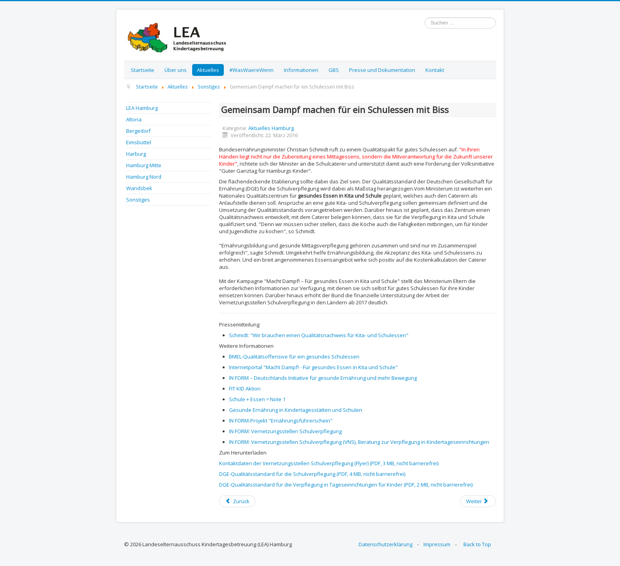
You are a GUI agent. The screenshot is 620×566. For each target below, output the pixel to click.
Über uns (175, 70)
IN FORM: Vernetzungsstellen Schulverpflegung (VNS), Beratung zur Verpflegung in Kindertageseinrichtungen (359, 441)
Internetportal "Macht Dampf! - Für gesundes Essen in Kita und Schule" (313, 367)
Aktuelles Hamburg (271, 128)
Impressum (436, 544)
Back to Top (477, 544)
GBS (334, 70)
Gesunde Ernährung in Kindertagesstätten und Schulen (295, 409)
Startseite (142, 70)
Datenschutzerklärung (385, 544)
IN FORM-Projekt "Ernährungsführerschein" (281, 420)
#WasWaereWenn (251, 70)
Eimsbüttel (138, 142)
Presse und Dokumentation (382, 70)
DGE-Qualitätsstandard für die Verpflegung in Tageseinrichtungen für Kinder (346, 484)
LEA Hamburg (142, 107)
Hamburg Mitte (143, 165)
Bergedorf (138, 130)
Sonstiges (138, 199)
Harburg (136, 153)
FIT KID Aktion (245, 388)
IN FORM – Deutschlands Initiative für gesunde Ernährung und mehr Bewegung (323, 377)
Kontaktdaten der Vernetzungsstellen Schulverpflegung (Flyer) (329, 463)
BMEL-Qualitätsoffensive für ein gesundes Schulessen (294, 356)
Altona (134, 119)
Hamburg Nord (143, 176)
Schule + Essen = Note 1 (257, 399)
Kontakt (434, 70)
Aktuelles (208, 70)
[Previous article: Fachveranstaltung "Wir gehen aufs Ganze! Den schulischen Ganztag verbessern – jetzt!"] (237, 501)
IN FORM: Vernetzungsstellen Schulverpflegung (285, 431)
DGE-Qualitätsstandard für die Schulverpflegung (312, 473)
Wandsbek (139, 188)
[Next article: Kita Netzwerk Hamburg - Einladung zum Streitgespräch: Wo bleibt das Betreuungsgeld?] (478, 501)
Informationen (301, 70)
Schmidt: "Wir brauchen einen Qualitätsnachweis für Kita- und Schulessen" (318, 335)
